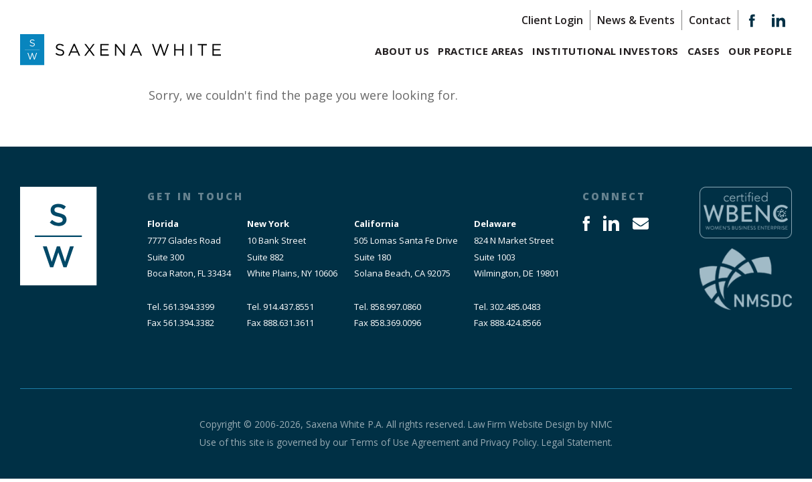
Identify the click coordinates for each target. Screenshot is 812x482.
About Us (402, 51)
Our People (760, 51)
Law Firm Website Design (522, 424)
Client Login (552, 20)
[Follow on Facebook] (751, 23)
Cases (703, 51)
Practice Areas (480, 51)
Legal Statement (578, 442)
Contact (710, 20)
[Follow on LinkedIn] (778, 23)
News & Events (636, 20)
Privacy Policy (508, 442)
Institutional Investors (605, 51)
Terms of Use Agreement (402, 442)
